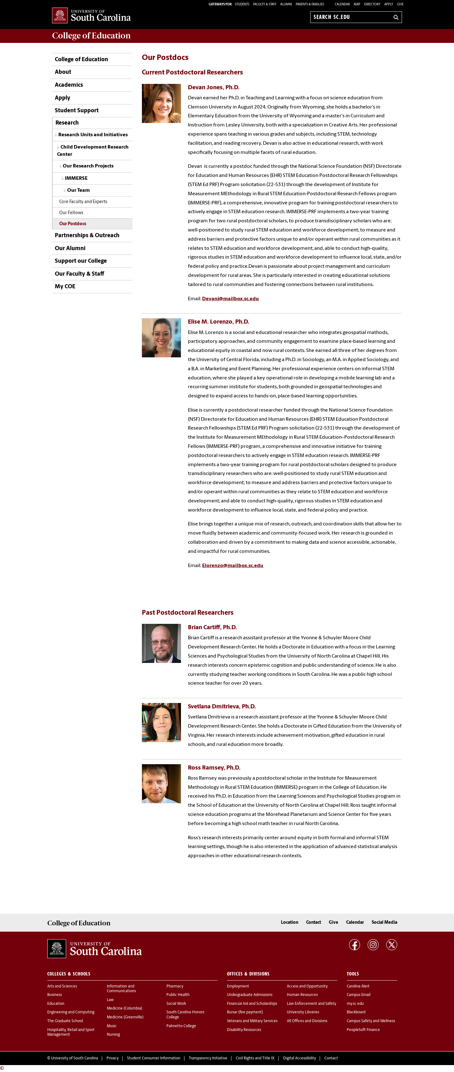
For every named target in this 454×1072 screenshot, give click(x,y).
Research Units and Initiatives (93, 135)
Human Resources (302, 995)
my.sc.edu (355, 1004)
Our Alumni (70, 249)
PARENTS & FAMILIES (310, 4)
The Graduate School (65, 1021)
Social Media (384, 922)
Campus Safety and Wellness (371, 1021)
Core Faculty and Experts (83, 202)
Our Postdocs (72, 224)
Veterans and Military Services (252, 1021)
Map (357, 4)
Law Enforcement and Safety (311, 1004)
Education (55, 1004)
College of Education (81, 60)
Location (289, 922)
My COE (65, 287)
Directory (372, 4)
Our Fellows (71, 213)
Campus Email (358, 995)
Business (54, 995)
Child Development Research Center (93, 151)
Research (67, 123)
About (63, 72)
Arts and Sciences (62, 986)
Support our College (81, 261)
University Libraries (303, 1012)
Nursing (113, 1035)
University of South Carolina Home (91, 16)
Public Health (177, 995)
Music (112, 1026)
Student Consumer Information (153, 1058)
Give (400, 4)
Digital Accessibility (299, 1058)
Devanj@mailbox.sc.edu (230, 299)
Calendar (342, 4)
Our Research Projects (88, 166)
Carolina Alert (358, 986)
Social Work (176, 1004)
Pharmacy (174, 986)
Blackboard (356, 1012)
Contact (313, 922)
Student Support (77, 111)
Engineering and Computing (70, 1012)
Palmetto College (181, 1026)
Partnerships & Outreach (87, 236)
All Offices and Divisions (307, 1021)
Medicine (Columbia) (124, 1008)
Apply (388, 4)
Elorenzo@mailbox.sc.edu (232, 565)
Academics (69, 85)
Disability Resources (244, 1030)
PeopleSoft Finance (363, 1030)
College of (91, 35)
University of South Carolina (74, 1058)
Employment (238, 986)
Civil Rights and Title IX (255, 1058)
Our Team (78, 190)
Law (110, 1000)
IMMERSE (76, 178)
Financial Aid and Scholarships (252, 1004)
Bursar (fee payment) (245, 1012)
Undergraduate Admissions (249, 995)
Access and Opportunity (307, 986)
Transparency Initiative (208, 1058)
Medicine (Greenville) (125, 1017)
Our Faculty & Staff (79, 274)
